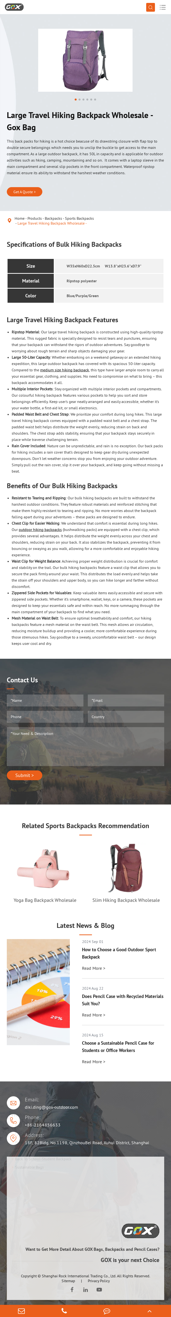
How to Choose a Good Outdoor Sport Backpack (119, 953)
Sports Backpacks (79, 218)
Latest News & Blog (85, 925)
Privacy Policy (99, 1280)
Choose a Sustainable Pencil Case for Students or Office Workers (118, 1046)
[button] (76, 100)
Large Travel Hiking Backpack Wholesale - (52, 223)
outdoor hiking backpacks (40, 529)
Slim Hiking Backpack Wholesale (126, 900)
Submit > (24, 775)
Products (34, 218)
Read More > (93, 968)
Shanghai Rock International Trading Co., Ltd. (79, 1275)
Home (20, 218)
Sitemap (68, 1280)
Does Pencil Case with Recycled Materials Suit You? (122, 999)
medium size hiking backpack (64, 369)
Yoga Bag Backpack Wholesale (45, 900)
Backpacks (53, 218)
